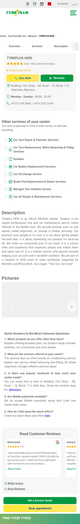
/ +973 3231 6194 (43, 103)
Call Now (23, 78)
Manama (32, 36)
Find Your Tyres (40, 518)
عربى (75, 3)
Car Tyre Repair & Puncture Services (33, 140)
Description (61, 46)
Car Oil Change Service (25, 174)
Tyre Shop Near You (16, 36)
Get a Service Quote (40, 500)
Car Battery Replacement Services (32, 167)
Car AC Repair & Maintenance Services (35, 197)
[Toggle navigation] (73, 12)
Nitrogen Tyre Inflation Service (29, 189)
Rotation (16, 159)
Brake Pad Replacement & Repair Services (37, 182)
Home (3, 36)
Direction (57, 78)
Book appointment (40, 508)
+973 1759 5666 (21, 103)
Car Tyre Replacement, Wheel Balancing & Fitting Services (41, 149)
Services (37, 46)
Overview (14, 46)
